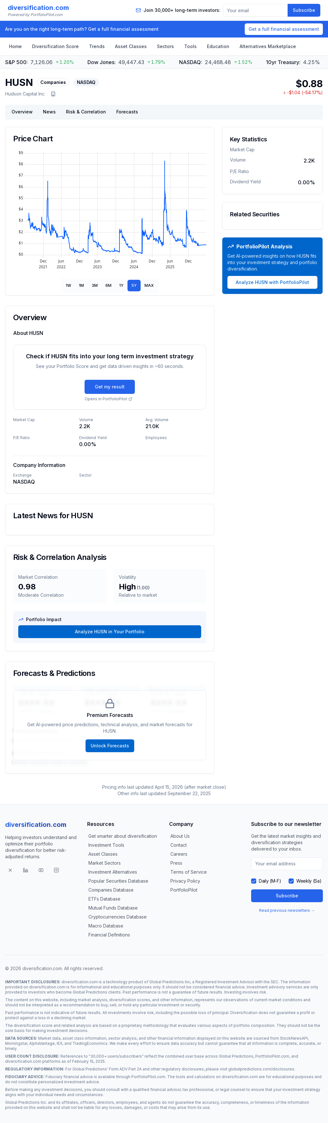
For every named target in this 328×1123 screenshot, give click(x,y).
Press (176, 863)
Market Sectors (104, 863)
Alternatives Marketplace (268, 46)
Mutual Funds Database (113, 908)
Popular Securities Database (118, 881)
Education (218, 46)
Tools (190, 46)
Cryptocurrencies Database (117, 916)
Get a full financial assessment (284, 29)
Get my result (110, 386)
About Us (180, 836)
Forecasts (127, 111)
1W (68, 285)
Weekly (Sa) (308, 881)
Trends (97, 46)
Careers (178, 854)
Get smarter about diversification (122, 836)
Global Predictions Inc (169, 981)
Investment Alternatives (112, 872)
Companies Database (111, 890)
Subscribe (304, 10)
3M (95, 285)
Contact (178, 845)
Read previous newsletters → (287, 910)
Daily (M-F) (270, 881)
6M (108, 285)
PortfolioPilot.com (272, 1056)
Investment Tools (106, 845)
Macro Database (105, 925)
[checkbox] (253, 881)
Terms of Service (188, 872)
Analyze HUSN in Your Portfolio (109, 631)
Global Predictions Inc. (26, 1102)
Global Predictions (90, 992)
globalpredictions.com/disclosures (261, 1069)
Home (15, 46)
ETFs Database (104, 899)
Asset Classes (131, 46)
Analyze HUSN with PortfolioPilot (272, 282)
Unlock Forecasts (110, 745)
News (49, 111)
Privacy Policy (185, 881)
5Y (134, 285)
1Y (121, 285)
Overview (22, 111)
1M (81, 285)
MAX (149, 285)
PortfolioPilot (183, 890)
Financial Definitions (109, 934)
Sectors (165, 46)
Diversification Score (55, 46)
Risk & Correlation (86, 111)
